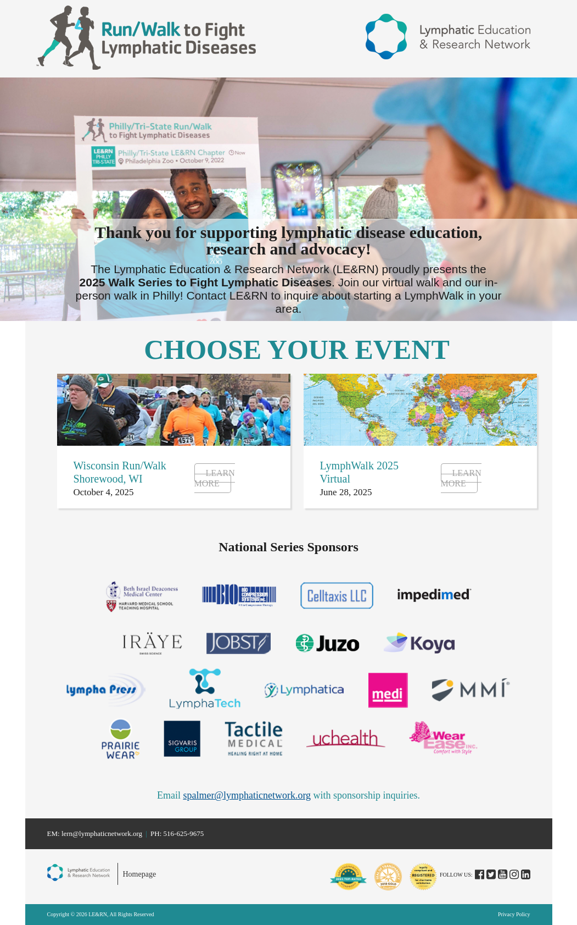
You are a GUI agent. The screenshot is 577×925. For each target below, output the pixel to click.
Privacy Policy (514, 914)
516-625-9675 (184, 833)
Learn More (214, 478)
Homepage (139, 874)
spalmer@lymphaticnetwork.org (247, 795)
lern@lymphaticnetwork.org (101, 833)
